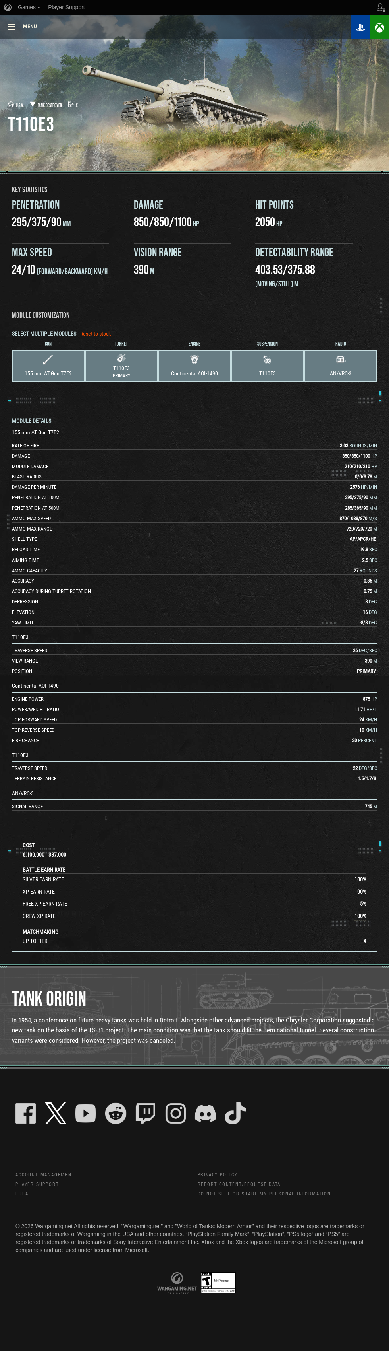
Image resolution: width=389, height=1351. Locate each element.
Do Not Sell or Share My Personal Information (273, 1197)
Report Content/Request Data (246, 1186)
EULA (22, 1197)
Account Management (49, 1175)
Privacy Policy (220, 1175)
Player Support (40, 1186)
